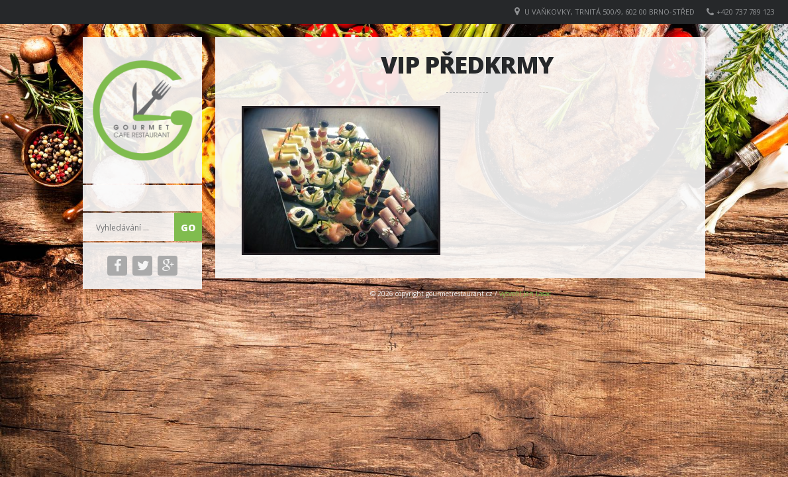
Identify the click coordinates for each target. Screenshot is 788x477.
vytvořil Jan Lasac (525, 293)
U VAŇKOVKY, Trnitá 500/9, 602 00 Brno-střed (609, 12)
